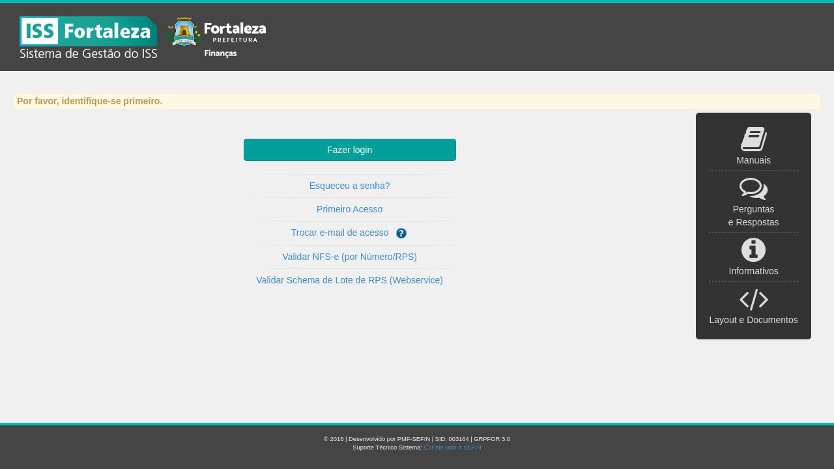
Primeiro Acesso (349, 209)
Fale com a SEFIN (453, 447)
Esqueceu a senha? (349, 185)
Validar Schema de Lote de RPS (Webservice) (349, 280)
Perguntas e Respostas (753, 208)
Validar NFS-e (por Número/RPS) (349, 256)
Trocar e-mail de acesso (350, 233)
